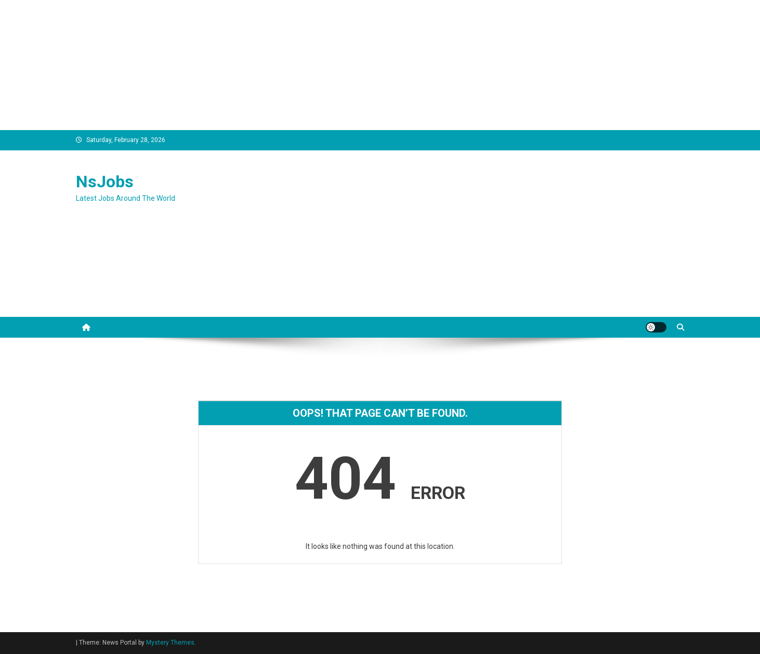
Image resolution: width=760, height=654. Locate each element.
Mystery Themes (170, 642)
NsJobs (105, 181)
